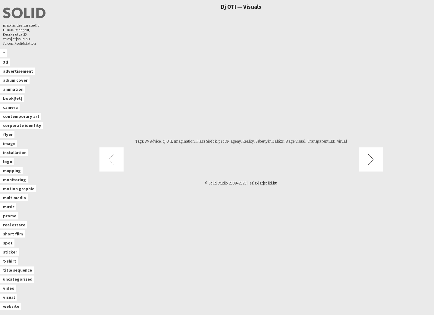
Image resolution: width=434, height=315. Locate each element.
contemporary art (21, 116)
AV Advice (153, 141)
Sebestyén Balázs (270, 141)
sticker (10, 252)
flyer (8, 134)
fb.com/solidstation (19, 43)
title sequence (17, 270)
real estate (14, 225)
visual (9, 297)
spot (8, 243)
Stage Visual (295, 141)
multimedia (14, 197)
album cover (15, 80)
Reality (248, 141)
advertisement (18, 71)
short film (13, 234)
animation (13, 89)
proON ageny (230, 141)
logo (7, 161)
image (9, 143)
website (11, 306)
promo (10, 216)
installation (15, 152)
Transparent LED (321, 141)
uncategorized (18, 279)
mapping (12, 170)
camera (10, 107)
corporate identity (22, 125)
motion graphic (18, 188)
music (8, 206)
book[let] (12, 98)
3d (5, 62)
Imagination (184, 141)
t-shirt (9, 261)
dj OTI (167, 141)
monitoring (14, 179)
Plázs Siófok (207, 141)
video (8, 288)
